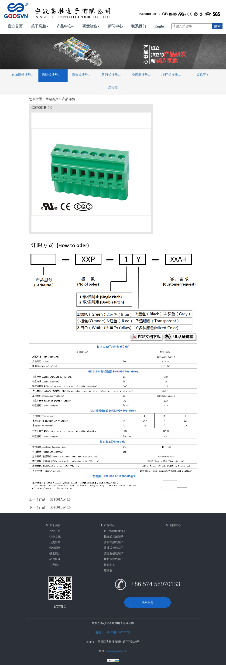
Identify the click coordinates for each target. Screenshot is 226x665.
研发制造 (90, 26)
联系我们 (138, 26)
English (160, 26)
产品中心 (65, 26)
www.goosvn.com (117, 651)
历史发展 (55, 542)
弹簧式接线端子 (83, 75)
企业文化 (55, 536)
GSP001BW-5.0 (60, 507)
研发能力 (55, 553)
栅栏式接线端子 (172, 75)
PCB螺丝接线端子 (25, 75)
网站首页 (51, 99)
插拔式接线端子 (53, 75)
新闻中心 (115, 26)
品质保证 (55, 559)
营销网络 (55, 547)
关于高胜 (39, 26)
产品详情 (68, 99)
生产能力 (55, 564)
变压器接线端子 (143, 75)
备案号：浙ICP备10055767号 (113, 632)
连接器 (113, 87)
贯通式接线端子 (113, 75)
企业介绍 (55, 531)
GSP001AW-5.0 (60, 499)
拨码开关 (202, 75)
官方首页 (15, 26)
